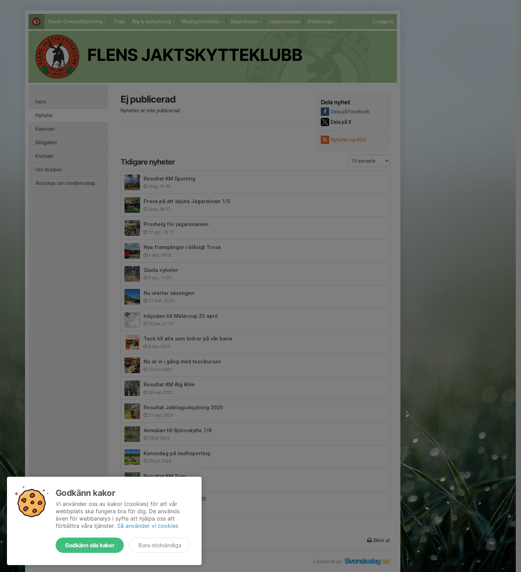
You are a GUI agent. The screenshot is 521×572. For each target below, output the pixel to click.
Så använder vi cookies (147, 525)
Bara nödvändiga (159, 545)
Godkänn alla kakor (89, 545)
